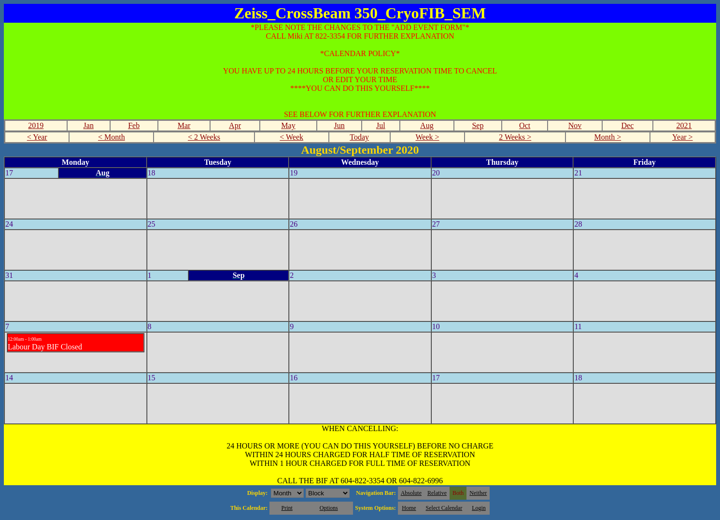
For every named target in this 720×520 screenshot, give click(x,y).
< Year (37, 137)
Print (286, 508)
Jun (339, 125)
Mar (184, 125)
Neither (478, 493)
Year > (682, 137)
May (288, 125)
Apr (235, 125)
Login (479, 508)
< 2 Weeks (204, 137)
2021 (684, 125)
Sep (477, 125)
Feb (134, 125)
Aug (427, 125)
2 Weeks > (515, 137)
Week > (427, 137)
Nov (575, 125)
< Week (291, 137)
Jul (380, 125)
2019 (35, 125)
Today (359, 137)
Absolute (411, 493)
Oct (524, 125)
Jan (89, 125)
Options (329, 508)
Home (409, 508)
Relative (437, 493)
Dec (627, 125)
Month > (607, 137)
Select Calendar (444, 508)
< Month (111, 137)
